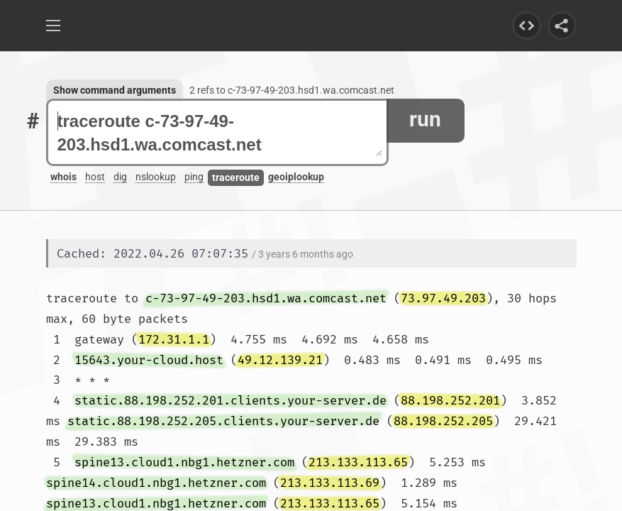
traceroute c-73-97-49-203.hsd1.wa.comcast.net (219, 132)
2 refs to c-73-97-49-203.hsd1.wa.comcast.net (291, 90)
